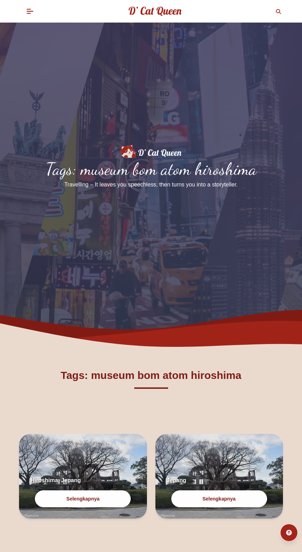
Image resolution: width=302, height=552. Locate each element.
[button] (29, 11)
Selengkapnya (82, 499)
